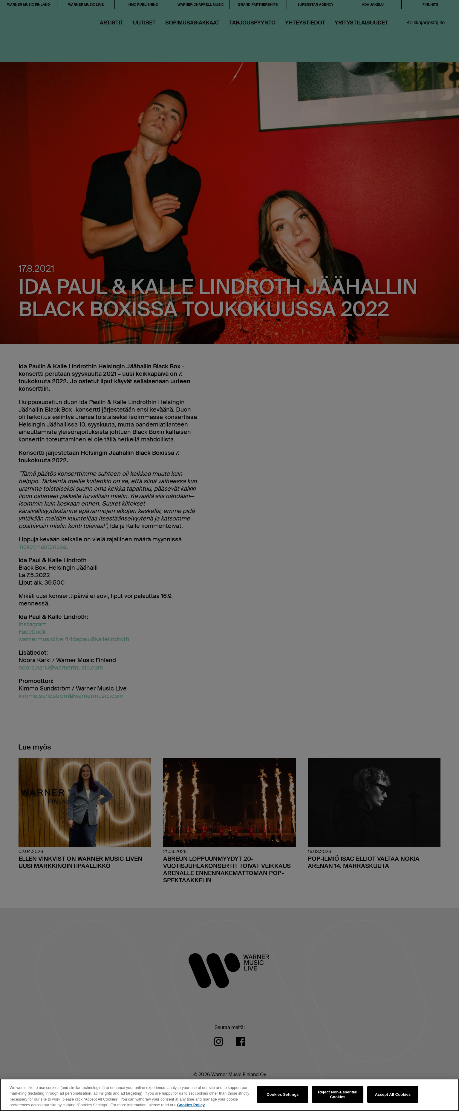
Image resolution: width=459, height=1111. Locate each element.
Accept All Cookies (393, 1094)
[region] (229, 1095)
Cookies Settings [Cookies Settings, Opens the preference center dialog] (283, 1094)
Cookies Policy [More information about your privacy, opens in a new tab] (191, 1105)
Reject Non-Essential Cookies (337, 1094)
